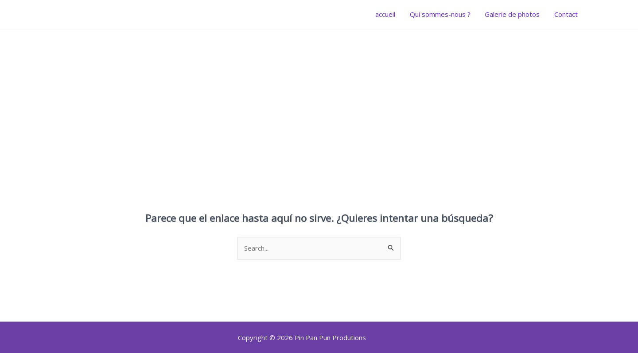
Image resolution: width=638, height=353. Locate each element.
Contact (566, 14)
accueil (389, 14)
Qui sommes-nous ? (442, 14)
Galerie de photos (513, 14)
